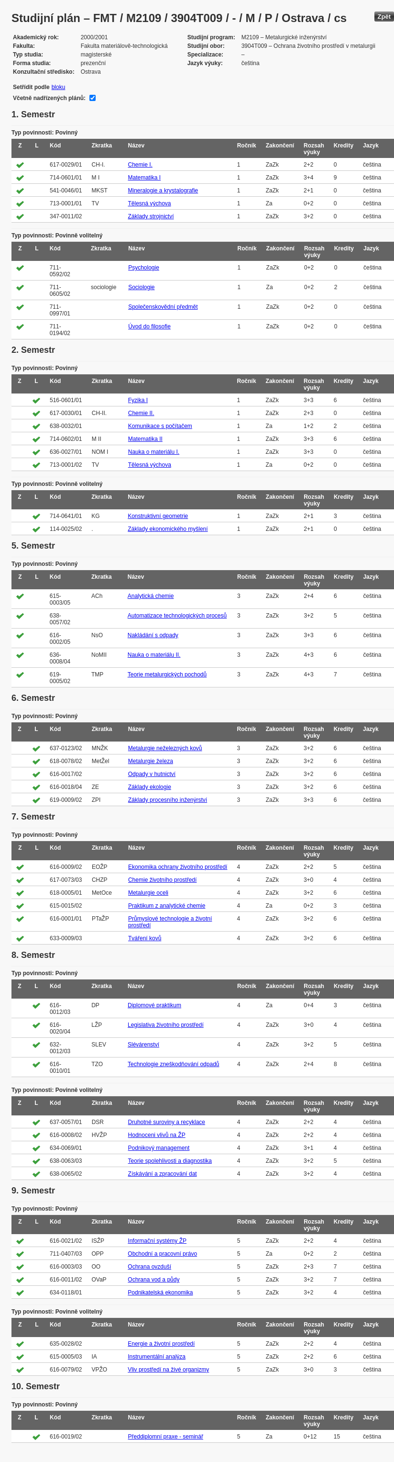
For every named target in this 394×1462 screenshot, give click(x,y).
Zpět (384, 16)
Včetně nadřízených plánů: (49, 98)
